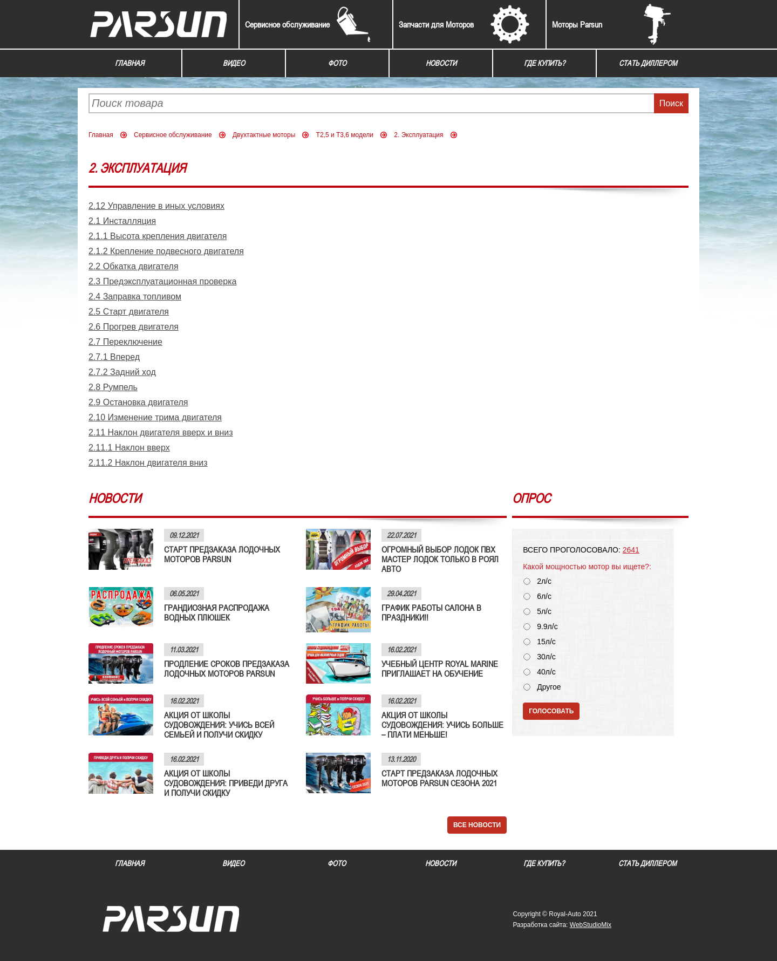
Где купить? (544, 63)
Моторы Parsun (577, 24)
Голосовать (551, 711)
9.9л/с (547, 627)
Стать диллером (648, 63)
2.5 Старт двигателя (128, 311)
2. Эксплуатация (418, 135)
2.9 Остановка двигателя (138, 402)
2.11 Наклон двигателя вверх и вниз (160, 432)
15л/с (546, 642)
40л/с (546, 672)
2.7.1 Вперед (114, 357)
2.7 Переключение (125, 341)
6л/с (544, 596)
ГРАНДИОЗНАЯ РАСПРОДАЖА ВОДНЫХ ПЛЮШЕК (216, 612)
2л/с (544, 581)
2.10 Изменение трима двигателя (155, 417)
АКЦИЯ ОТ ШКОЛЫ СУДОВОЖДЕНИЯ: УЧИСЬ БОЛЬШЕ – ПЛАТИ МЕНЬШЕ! (442, 724)
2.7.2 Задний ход (122, 372)
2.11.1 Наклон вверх (129, 447)
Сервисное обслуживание (287, 24)
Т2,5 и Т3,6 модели (344, 135)
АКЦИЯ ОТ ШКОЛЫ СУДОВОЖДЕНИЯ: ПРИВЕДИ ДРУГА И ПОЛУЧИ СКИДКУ (226, 783)
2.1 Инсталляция (122, 221)
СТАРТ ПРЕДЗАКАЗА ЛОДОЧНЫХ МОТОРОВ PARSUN (222, 554)
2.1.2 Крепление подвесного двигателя (166, 251)
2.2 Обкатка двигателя (133, 266)
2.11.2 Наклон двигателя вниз (148, 462)
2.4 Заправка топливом (134, 296)
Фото (337, 63)
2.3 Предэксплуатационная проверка (162, 281)
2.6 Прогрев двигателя (133, 326)
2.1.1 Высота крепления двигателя (157, 236)
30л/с (546, 657)
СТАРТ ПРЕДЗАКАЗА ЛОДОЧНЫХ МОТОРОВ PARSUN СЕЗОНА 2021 (439, 778)
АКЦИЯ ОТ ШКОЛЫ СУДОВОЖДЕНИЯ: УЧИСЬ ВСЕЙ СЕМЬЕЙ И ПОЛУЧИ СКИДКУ (219, 724)
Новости (441, 63)
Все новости (477, 825)
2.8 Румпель (113, 387)
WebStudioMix (590, 925)
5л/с (544, 612)
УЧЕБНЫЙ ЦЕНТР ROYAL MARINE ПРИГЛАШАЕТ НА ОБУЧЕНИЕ (439, 668)
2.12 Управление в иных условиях (156, 205)
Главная (129, 63)
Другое (549, 687)
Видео (234, 63)
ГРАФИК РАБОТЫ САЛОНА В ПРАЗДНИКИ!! (431, 612)
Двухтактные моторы (264, 135)
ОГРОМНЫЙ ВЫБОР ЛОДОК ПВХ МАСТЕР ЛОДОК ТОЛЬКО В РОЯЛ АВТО (440, 559)
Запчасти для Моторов (436, 24)
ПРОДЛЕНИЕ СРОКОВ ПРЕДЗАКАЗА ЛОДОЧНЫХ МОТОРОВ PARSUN (226, 668)
